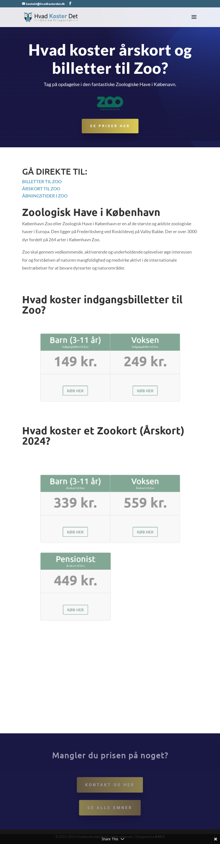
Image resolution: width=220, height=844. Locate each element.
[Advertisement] (110, 696)
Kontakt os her (110, 785)
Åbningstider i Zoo (45, 195)
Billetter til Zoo (42, 181)
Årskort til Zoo (41, 188)
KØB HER (86, 383)
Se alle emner (109, 807)
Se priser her (110, 126)
